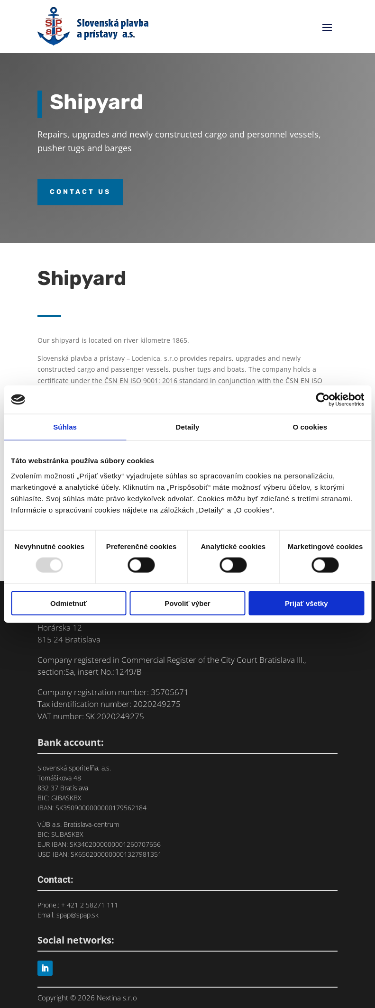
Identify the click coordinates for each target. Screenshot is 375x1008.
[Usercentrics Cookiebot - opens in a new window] (322, 400)
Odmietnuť (68, 603)
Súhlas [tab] (65, 427)
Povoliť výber (187, 603)
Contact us (80, 192)
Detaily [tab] (188, 427)
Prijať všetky (306, 603)
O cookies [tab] (310, 427)
